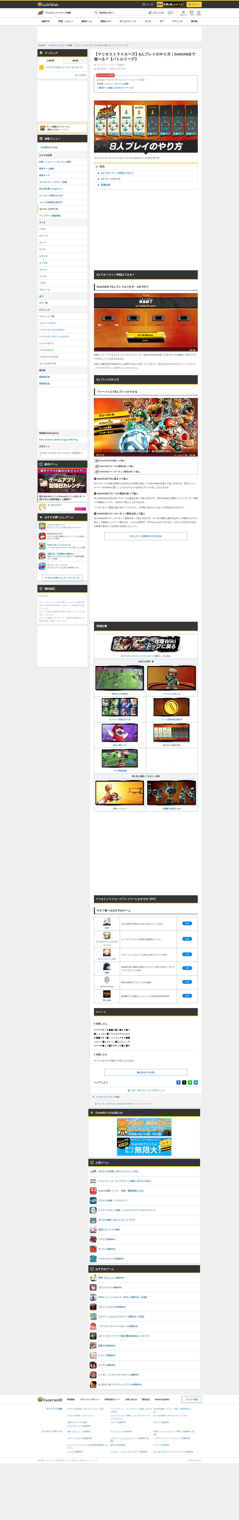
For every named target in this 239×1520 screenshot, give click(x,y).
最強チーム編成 (46, 168)
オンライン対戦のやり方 (120, 709)
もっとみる (80, 75)
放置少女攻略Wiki (118, 1445)
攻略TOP (46, 21)
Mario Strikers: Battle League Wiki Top (58, 439)
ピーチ (42, 249)
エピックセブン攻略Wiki (121, 1431)
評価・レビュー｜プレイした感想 (113, 84)
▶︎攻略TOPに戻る (49, 147)
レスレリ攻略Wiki (161, 1445)
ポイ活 (147, 4)
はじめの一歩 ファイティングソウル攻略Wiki (173, 1452)
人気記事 (50, 61)
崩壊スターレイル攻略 (77, 1422)
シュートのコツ (46, 343)
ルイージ (43, 236)
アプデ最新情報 (120, 760)
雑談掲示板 (44, 377)
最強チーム (86, 21)
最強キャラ (106, 21)
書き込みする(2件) (146, 1072)
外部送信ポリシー (112, 1399)
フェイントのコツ (47, 323)
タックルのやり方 (47, 363)
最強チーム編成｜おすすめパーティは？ (116, 88)
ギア (161, 21)
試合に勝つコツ (120, 734)
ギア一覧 (43, 303)
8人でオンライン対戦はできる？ (118, 173)
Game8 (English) (162, 1399)
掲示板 (194, 21)
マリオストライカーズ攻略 (107, 1097)
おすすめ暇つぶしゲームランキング (63, 578)
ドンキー (43, 276)
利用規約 (71, 1399)
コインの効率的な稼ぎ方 (172, 709)
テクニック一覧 (46, 316)
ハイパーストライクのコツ (52, 330)
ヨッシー (43, 269)
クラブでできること (171, 680)
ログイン (194, 4)
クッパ (42, 242)
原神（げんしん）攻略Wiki (79, 1431)
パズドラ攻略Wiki (118, 1422)
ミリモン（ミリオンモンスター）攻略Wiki (129, 1452)
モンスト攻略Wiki (161, 1422)
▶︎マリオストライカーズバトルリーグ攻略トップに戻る (146, 646)
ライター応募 (192, 1399)
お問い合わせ (131, 1399)
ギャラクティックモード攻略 (53, 182)
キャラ (148, 21)
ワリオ (42, 283)
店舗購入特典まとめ (171, 795)
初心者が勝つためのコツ (51, 189)
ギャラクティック (128, 21)
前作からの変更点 (120, 680)
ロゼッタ (43, 256)
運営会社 (146, 1399)
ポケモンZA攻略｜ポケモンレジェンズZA (85, 1409)
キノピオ (43, 263)
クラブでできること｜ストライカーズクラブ (66, 67)
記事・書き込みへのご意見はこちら (145, 1090)
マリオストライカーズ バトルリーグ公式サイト (60, 454)
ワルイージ (44, 290)
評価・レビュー (65, 21)
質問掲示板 (44, 383)
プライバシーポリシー (90, 1399)
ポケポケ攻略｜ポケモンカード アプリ (170, 1415)
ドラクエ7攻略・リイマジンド (80, 1415)
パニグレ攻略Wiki (75, 1452)
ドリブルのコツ (46, 350)
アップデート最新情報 (49, 216)
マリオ (42, 229)
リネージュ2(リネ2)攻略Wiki (79, 1438)
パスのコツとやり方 (48, 357)
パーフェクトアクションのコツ (54, 336)
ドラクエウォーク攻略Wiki (79, 1426)
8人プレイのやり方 (111, 179)
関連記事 (105, 184)
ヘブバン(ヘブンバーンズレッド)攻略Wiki (171, 1438)
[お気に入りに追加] (156, 12)
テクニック (177, 21)
